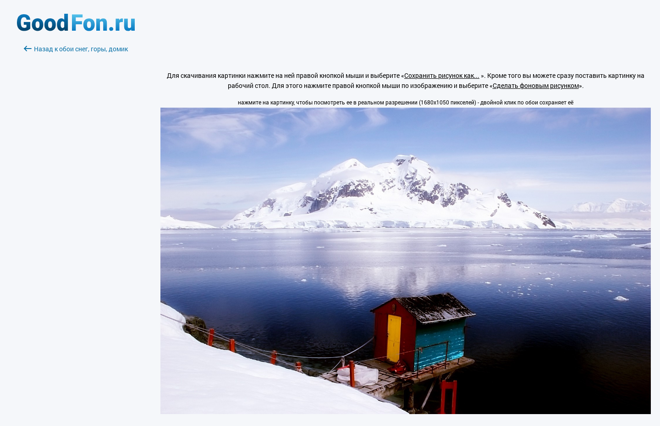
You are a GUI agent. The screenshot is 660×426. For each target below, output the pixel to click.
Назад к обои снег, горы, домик (76, 48)
